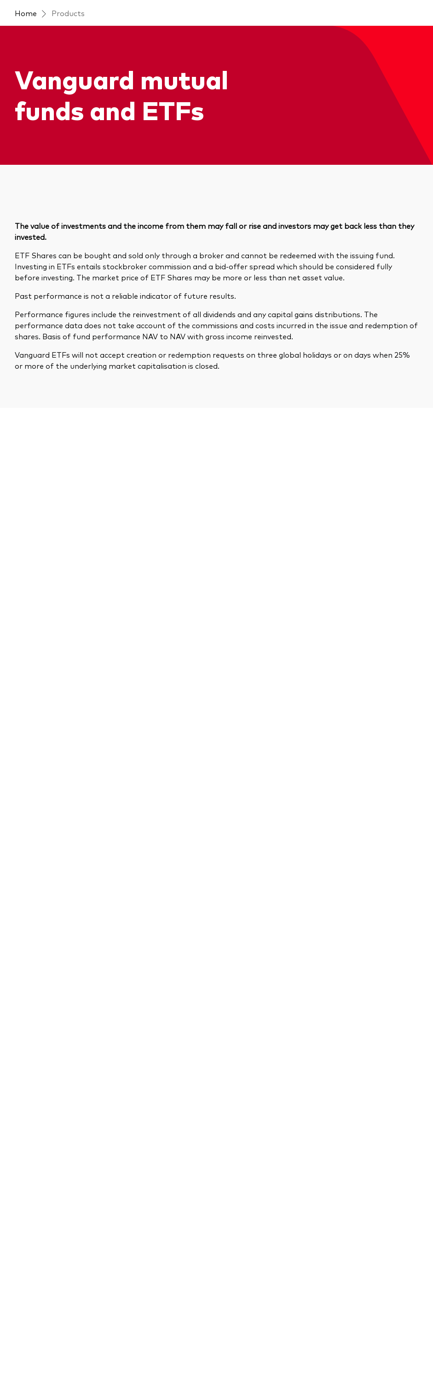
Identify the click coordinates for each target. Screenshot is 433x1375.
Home (26, 13)
